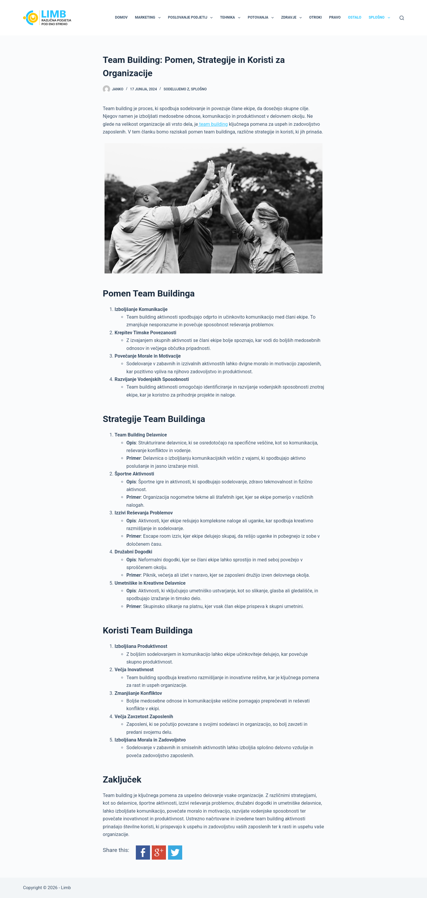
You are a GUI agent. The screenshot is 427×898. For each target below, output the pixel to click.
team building (213, 124)
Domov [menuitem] (121, 17)
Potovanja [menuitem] (262, 17)
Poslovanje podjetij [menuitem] (191, 17)
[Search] (402, 18)
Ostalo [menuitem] (354, 17)
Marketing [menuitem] (149, 17)
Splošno (199, 89)
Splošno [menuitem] (380, 17)
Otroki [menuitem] (315, 17)
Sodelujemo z (176, 89)
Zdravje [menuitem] (292, 17)
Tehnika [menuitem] (231, 17)
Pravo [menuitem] (334, 17)
